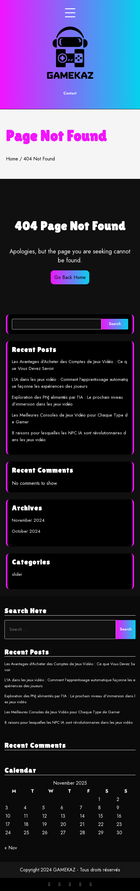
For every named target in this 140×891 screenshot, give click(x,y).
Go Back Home (70, 277)
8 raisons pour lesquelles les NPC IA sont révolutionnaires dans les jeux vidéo (68, 722)
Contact (70, 93)
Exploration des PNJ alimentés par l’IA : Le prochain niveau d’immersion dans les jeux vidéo (67, 400)
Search (115, 324)
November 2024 (28, 520)
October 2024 (26, 531)
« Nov (10, 847)
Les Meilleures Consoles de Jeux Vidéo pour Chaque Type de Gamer (62, 712)
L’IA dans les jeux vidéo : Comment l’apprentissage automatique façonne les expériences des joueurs (70, 382)
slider (17, 574)
